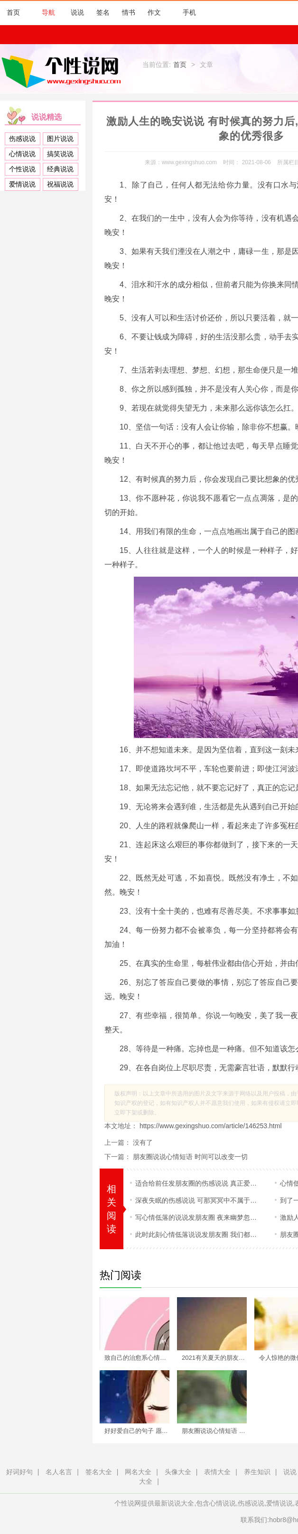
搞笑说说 (60, 154)
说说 (77, 12)
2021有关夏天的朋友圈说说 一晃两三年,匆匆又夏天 (217, 1357)
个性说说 (22, 169)
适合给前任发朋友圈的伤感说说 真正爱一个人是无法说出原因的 (198, 1183)
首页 (13, 12)
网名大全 (138, 1472)
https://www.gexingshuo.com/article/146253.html (210, 1126)
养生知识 (257, 1472)
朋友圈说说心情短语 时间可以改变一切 (190, 1156)
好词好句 (19, 1472)
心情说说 (22, 154)
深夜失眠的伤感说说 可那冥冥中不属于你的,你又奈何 (198, 1200)
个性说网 (63, 71)
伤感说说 (22, 138)
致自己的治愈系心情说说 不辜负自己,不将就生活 (140, 1357)
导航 (43, 12)
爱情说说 (22, 184)
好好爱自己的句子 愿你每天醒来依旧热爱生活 (140, 1430)
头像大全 (178, 1472)
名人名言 (59, 1472)
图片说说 (60, 138)
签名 (103, 12)
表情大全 (217, 1472)
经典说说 (60, 169)
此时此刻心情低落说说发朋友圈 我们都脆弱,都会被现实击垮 (198, 1234)
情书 (128, 12)
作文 (154, 12)
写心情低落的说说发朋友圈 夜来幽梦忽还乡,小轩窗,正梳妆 (198, 1217)
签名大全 (98, 1472)
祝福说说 (60, 184)
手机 (184, 12)
